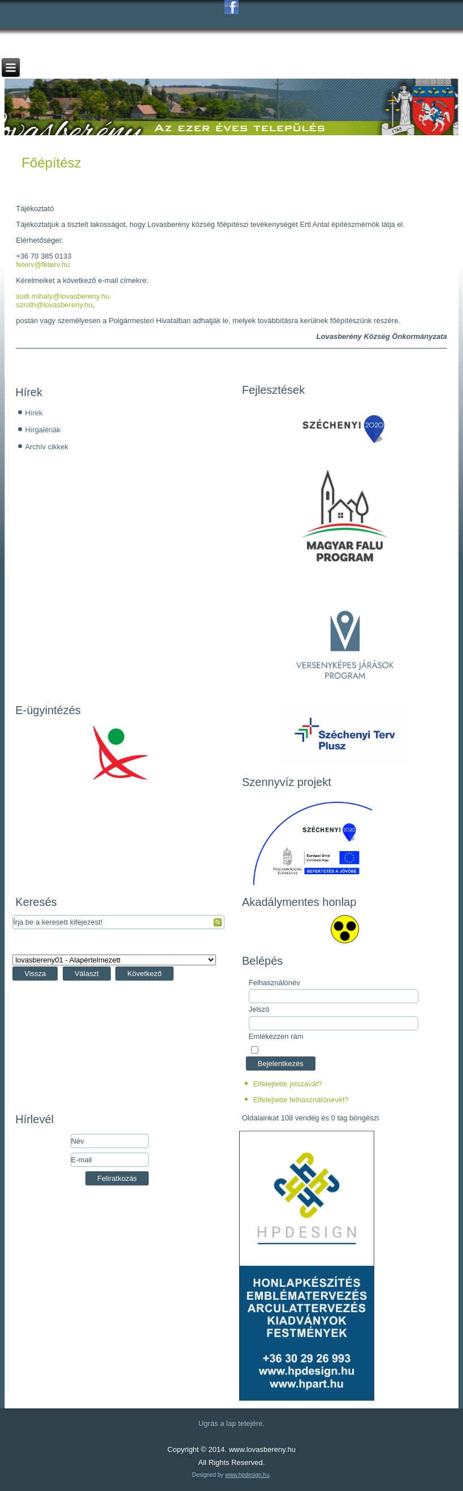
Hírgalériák (42, 430)
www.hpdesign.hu (247, 1475)
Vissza (35, 973)
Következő (144, 973)
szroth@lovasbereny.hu (54, 304)
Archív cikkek (46, 446)
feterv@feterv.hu (43, 264)
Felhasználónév (274, 982)
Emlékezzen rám (276, 1036)
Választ (87, 973)
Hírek (33, 413)
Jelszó (259, 1009)
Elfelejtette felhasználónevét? (301, 1099)
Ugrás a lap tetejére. (231, 1423)
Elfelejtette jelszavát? (287, 1084)
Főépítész (51, 162)
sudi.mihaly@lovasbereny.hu (62, 296)
